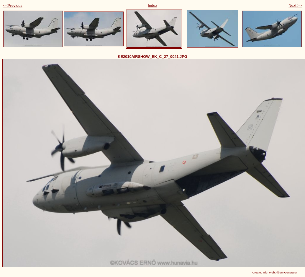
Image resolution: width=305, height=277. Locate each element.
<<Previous (12, 5)
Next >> (295, 5)
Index (152, 5)
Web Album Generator (283, 272)
